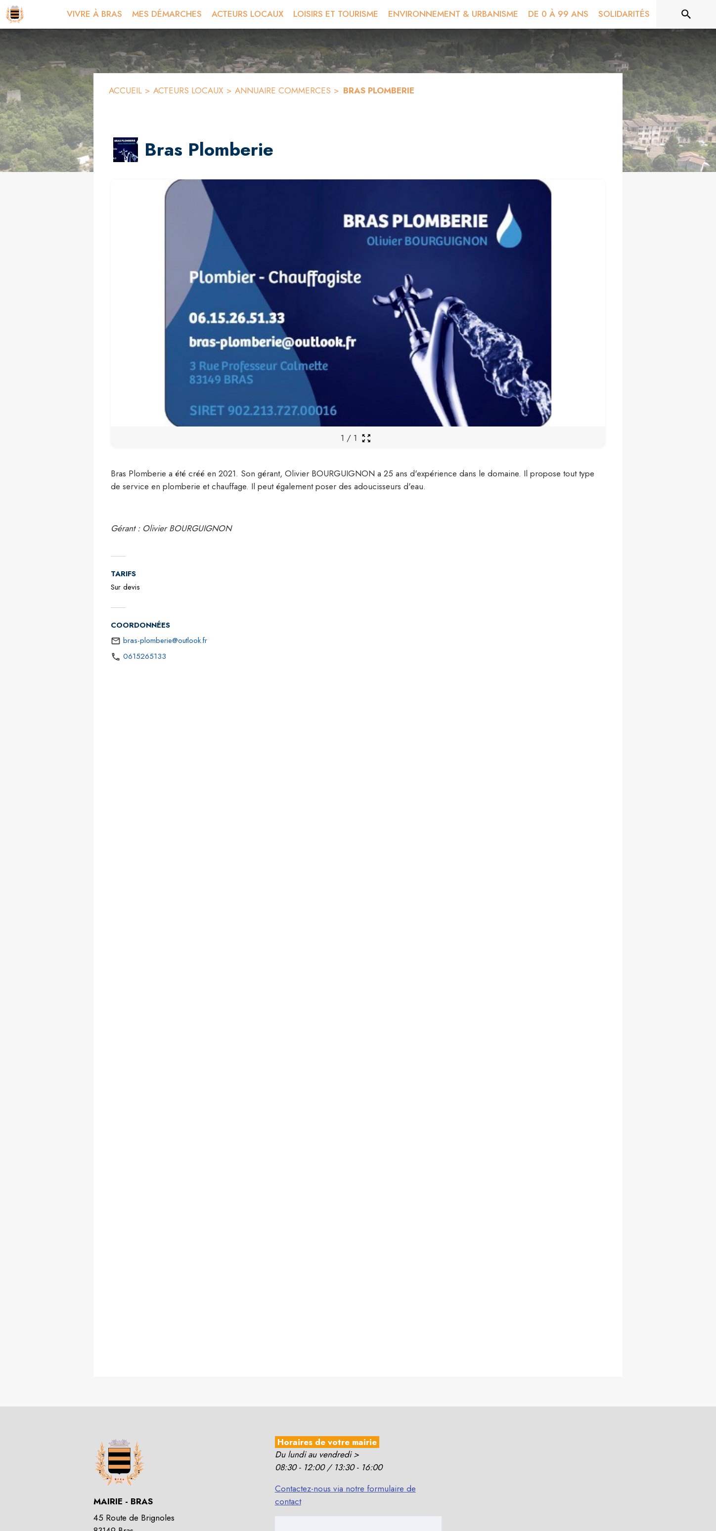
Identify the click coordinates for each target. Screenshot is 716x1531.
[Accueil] (15, 14)
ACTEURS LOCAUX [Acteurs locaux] (188, 90)
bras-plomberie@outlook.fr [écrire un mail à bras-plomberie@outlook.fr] (165, 640)
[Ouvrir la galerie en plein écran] (366, 438)
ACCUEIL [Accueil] (125, 90)
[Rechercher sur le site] (686, 14)
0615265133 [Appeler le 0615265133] (144, 656)
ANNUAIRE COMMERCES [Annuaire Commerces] (283, 90)
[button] (125, 149)
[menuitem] (94, 12)
